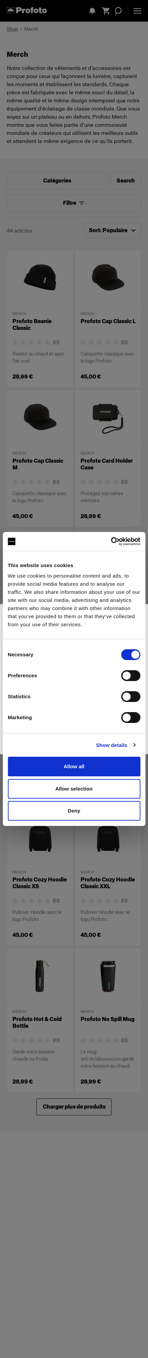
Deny (74, 811)
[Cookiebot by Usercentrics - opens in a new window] (110, 541)
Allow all (74, 766)
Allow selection (74, 789)
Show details (111, 745)
